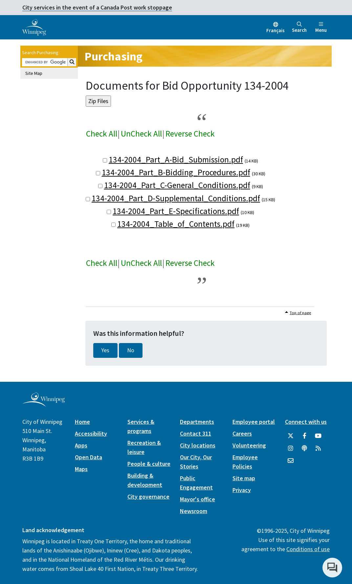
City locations (197, 445)
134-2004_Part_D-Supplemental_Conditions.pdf (176, 198)
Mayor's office (197, 499)
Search (299, 27)
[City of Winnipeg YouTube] (318, 436)
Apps (81, 445)
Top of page (300, 312)
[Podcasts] (304, 448)
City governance (148, 496)
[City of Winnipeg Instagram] (290, 448)
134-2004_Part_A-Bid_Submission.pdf (176, 159)
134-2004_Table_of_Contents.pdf (175, 224)
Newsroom (193, 511)
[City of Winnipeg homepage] (43, 404)
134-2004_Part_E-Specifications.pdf (176, 211)
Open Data (88, 457)
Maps (81, 469)
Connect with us (306, 421)
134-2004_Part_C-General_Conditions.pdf (177, 185)
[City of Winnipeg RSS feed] (318, 448)
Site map (243, 478)
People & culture (148, 463)
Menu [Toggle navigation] (321, 27)
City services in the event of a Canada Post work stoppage (97, 7)
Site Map (33, 73)
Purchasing (113, 56)
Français (275, 30)
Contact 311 (195, 433)
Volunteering (249, 445)
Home (82, 421)
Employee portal (253, 421)
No (130, 350)
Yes (105, 350)
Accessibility (91, 433)
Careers (242, 433)
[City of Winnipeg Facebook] (304, 436)
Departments (197, 421)
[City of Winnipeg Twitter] (290, 436)
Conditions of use (308, 549)
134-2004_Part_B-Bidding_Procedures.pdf (176, 172)
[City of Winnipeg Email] (290, 460)
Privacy (241, 490)
